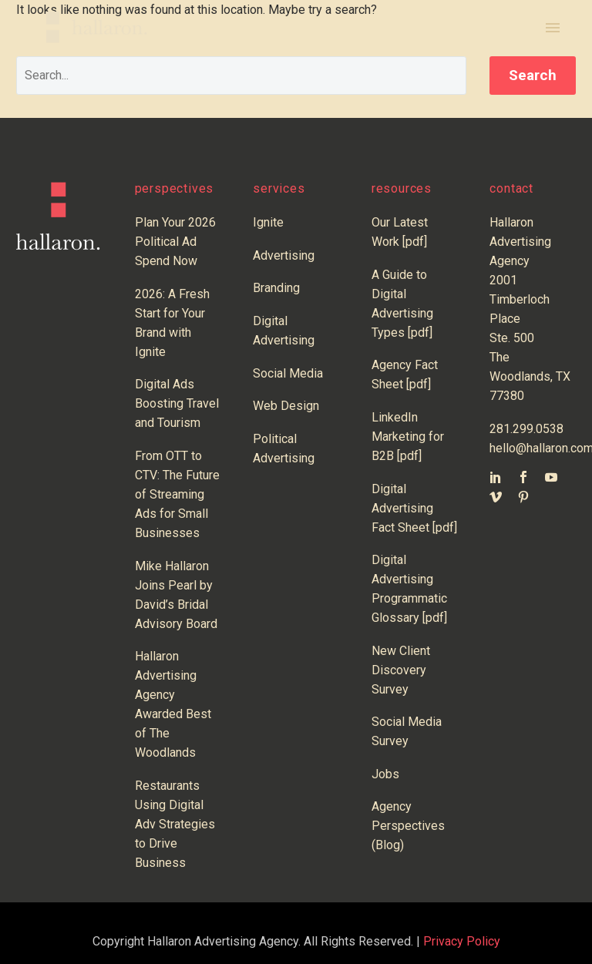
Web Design (286, 405)
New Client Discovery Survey (401, 670)
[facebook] (523, 477)
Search (533, 75)
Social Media (288, 373)
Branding (276, 287)
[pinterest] (523, 497)
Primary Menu (553, 27)
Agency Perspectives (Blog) (408, 825)
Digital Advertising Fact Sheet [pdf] (414, 508)
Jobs (385, 774)
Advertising (283, 255)
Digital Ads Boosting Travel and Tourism (177, 403)
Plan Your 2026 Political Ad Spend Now (175, 241)
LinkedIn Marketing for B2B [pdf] (408, 436)
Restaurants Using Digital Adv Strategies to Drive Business (175, 824)
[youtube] (551, 477)
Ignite (268, 222)
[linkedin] (495, 477)
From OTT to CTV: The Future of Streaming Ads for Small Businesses (177, 494)
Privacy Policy (461, 941)
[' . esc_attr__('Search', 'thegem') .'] (241, 75)
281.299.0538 (526, 429)
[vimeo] (495, 497)
